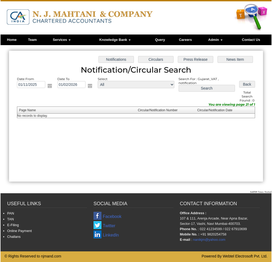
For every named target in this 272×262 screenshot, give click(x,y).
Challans (14, 237)
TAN (10, 219)
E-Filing (13, 225)
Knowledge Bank (115, 40)
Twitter (109, 226)
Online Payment (19, 231)
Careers (185, 40)
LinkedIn (111, 235)
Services (62, 40)
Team (32, 40)
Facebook (112, 216)
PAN (10, 213)
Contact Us (251, 40)
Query (160, 40)
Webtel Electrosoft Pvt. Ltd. (245, 256)
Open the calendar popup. (51, 86)
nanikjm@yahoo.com (209, 240)
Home (11, 40)
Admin (215, 40)
